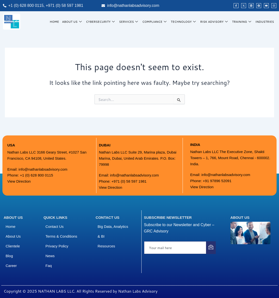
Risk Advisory (215, 22)
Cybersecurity (102, 22)
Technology (185, 22)
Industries (265, 22)
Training (242, 22)
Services (130, 22)
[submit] (211, 247)
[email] (175, 247)
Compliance (156, 22)
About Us (73, 22)
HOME (56, 22)
